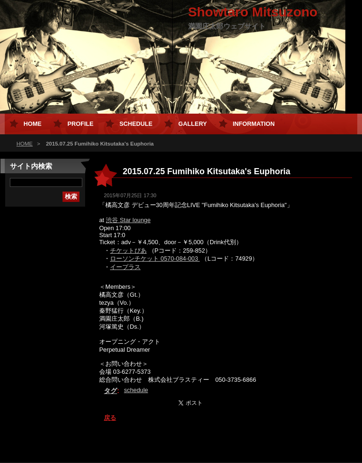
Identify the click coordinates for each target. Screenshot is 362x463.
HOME (24, 144)
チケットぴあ (128, 250)
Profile (80, 123)
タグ (110, 390)
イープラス (125, 266)
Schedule (135, 123)
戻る (110, 417)
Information (254, 123)
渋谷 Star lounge (128, 220)
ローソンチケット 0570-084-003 (155, 258)
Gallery (192, 123)
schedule (136, 390)
